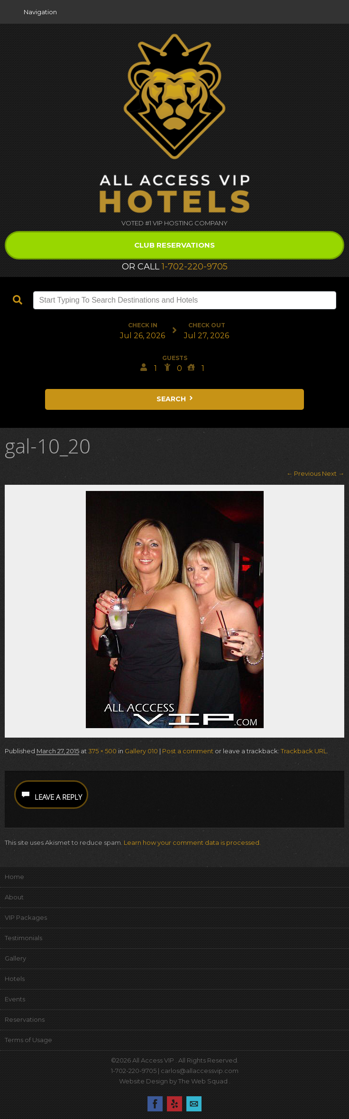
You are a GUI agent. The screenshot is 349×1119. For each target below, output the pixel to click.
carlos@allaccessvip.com (200, 1070)
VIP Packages (26, 917)
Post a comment (187, 751)
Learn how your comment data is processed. (192, 842)
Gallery (15, 958)
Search (175, 399)
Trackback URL (304, 751)
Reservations (25, 1019)
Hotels (15, 978)
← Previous (303, 473)
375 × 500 (102, 751)
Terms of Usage (28, 1040)
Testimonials (23, 938)
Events (15, 999)
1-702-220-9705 (195, 266)
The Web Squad (203, 1081)
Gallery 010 (141, 751)
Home (14, 876)
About (14, 897)
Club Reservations (174, 245)
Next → (333, 473)
